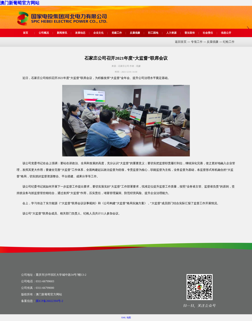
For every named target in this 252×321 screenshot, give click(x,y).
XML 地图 (126, 317)
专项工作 (197, 41)
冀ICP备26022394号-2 (49, 300)
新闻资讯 (62, 32)
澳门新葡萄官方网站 (19, 3)
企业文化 (98, 32)
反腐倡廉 (135, 32)
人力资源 (171, 32)
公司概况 (44, 32)
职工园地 (153, 32)
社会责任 (208, 32)
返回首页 (181, 41)
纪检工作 (228, 41)
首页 (25, 32)
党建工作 (117, 32)
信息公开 (226, 32)
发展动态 (80, 32)
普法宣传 (190, 32)
